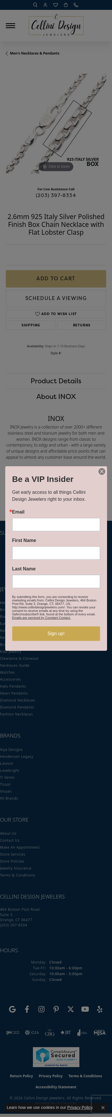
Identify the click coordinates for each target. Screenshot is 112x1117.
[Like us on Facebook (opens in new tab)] (27, 1009)
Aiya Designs (11, 749)
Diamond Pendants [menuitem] (17, 707)
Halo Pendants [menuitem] (13, 686)
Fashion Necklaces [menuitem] (16, 714)
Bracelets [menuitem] (8, 644)
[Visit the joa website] (82, 1032)
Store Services (12, 854)
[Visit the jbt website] (66, 1032)
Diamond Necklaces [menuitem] (17, 700)
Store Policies (12, 861)
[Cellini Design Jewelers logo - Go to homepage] (56, 23)
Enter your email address (31, 546)
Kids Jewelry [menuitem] (10, 651)
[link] (76, 5)
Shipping (31, 325)
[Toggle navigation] (10, 25)
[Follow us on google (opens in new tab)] (12, 1009)
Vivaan (6, 791)
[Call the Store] (13, 925)
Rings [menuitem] (5, 616)
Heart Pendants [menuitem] (14, 693)
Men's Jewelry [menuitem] (12, 602)
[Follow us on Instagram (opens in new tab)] (41, 1009)
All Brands (9, 798)
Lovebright (9, 770)
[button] (35, 5)
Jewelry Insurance (16, 868)
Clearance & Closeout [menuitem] (19, 658)
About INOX (56, 396)
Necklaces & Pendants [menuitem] (20, 637)
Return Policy (21, 1075)
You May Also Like (56, 491)
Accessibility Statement (55, 1087)
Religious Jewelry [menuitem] (15, 630)
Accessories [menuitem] (10, 679)
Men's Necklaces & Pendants (34, 53)
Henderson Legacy (16, 756)
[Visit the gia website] (32, 1032)
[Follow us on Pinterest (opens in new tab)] (56, 1009)
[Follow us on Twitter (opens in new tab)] (71, 1009)
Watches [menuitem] (7, 672)
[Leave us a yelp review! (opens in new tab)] (100, 1009)
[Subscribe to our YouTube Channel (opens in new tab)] (85, 1009)
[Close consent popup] (103, 1107)
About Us (8, 833)
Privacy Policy (51, 1075)
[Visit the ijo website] (12, 1032)
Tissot (5, 784)
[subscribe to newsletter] (98, 557)
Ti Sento (7, 777)
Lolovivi (6, 763)
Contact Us (9, 840)
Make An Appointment (20, 847)
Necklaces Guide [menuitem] (15, 665)
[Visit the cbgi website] (50, 1032)
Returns (82, 325)
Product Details (56, 381)
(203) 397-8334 (56, 195)
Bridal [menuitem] (5, 609)
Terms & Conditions (17, 875)
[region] (56, 123)
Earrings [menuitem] (7, 623)
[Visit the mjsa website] (99, 1032)
